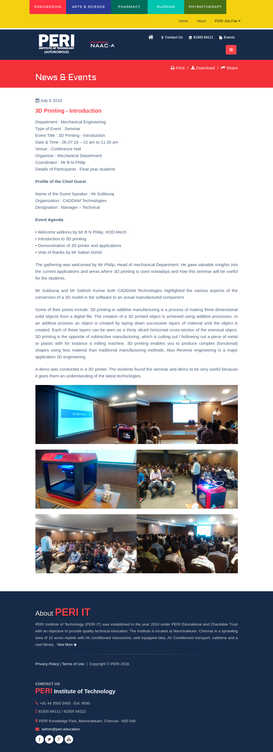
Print (177, 67)
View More (66, 645)
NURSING (166, 7)
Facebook (39, 739)
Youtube (69, 739)
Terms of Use (73, 664)
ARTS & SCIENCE (88, 7)
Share (229, 67)
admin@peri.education (61, 729)
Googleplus (59, 739)
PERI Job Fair (227, 21)
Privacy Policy (47, 664)
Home (183, 21)
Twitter (49, 739)
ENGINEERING (47, 7)
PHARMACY (129, 7)
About (201, 21)
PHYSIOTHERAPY (205, 7)
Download (203, 67)
